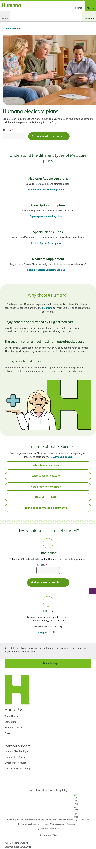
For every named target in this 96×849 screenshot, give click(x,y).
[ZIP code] (48, 570)
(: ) (48, 626)
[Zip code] (14, 136)
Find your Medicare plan (48, 582)
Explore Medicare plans (49, 136)
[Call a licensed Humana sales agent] (92, 591)
